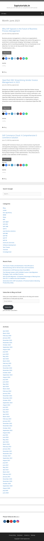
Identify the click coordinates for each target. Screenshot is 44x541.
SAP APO (5, 224)
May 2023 (5, 412)
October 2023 (7, 400)
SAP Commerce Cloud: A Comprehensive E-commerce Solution (19, 136)
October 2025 (7, 345)
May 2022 (5, 439)
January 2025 (6, 366)
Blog (5, 72)
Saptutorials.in (22, 5)
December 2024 (7, 368)
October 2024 (7, 372)
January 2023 (6, 421)
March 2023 (6, 416)
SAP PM (5, 236)
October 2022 (7, 428)
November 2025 (7, 342)
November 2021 (7, 453)
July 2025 (5, 352)
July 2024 (5, 379)
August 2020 (6, 488)
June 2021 (6, 465)
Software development (9, 245)
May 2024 (5, 384)
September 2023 (7, 402)
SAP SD (5, 240)
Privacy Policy (12, 535)
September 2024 (7, 375)
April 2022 (6, 442)
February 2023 (7, 419)
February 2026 (7, 335)
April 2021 (6, 469)
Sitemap (33, 535)
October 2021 (7, 456)
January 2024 (6, 393)
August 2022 (6, 433)
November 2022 (7, 426)
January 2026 (6, 338)
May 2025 (5, 356)
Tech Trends (6, 247)
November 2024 (7, 370)
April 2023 (6, 414)
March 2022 (6, 444)
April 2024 (6, 386)
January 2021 (6, 476)
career (5, 210)
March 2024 (6, 389)
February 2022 (7, 446)
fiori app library (7, 212)
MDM (4, 215)
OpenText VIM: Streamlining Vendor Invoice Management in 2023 (20, 81)
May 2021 (5, 467)
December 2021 (7, 451)
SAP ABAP (6, 222)
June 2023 (6, 409)
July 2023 (5, 407)
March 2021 (6, 472)
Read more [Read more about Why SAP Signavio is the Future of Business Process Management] (7, 53)
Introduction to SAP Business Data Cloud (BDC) (16, 270)
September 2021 (7, 458)
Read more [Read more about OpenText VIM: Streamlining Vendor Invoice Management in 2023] (7, 108)
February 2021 (7, 474)
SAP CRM (5, 226)
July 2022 (5, 435)
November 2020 (7, 481)
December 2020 (7, 479)
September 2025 (7, 347)
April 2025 (6, 359)
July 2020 (5, 490)
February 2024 (7, 391)
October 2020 (7, 483)
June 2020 (6, 493)
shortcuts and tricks (8, 242)
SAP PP (5, 238)
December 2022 (7, 423)
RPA (4, 219)
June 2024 (6, 382)
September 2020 (7, 486)
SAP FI (5, 229)
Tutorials (5, 249)
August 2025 (6, 349)
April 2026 (6, 331)
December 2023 (7, 396)
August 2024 (6, 377)
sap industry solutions (9, 231)
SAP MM (5, 233)
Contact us (26, 535)
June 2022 (6, 437)
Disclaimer (20, 535)
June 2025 (6, 354)
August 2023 (6, 405)
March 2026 (6, 333)
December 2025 (7, 340)
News (4, 217)
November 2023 (7, 398)
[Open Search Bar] (42, 13)
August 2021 (6, 460)
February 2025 (7, 363)
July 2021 (5, 463)
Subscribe (8, 307)
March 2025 (6, 361)
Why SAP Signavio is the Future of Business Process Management (19, 30)
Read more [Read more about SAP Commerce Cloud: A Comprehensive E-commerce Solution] (7, 159)
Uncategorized (7, 252)
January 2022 (6, 449)
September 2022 (7, 430)
